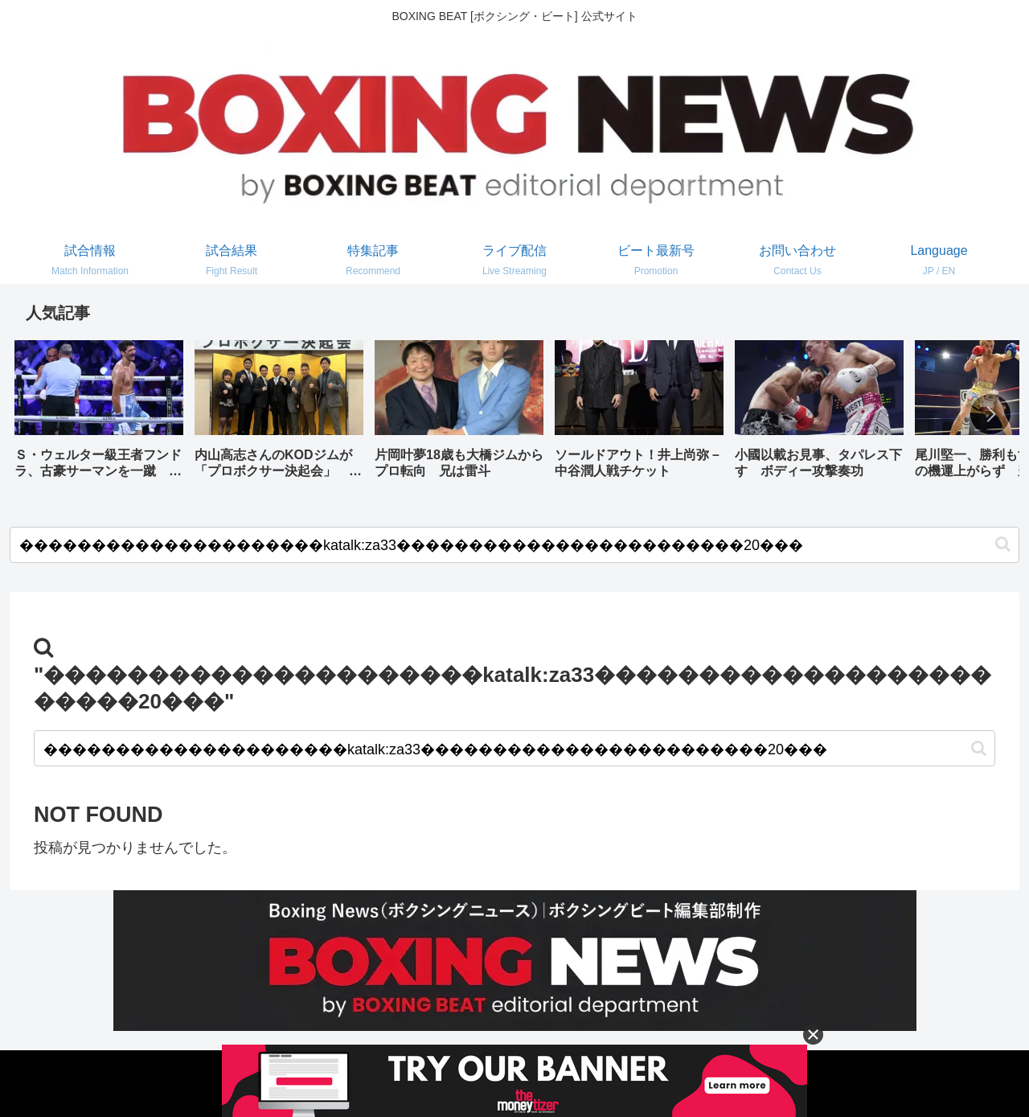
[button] (990, 414)
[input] (514, 545)
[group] (98, 415)
